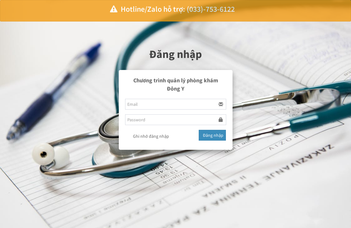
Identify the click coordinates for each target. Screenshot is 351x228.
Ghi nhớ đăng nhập (147, 136)
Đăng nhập (213, 135)
